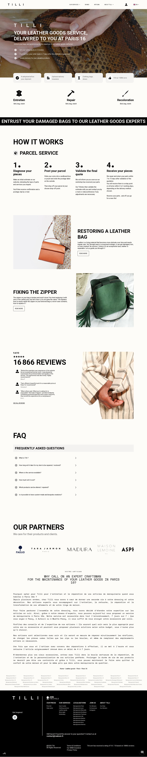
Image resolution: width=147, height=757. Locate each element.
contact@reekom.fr (55, 736)
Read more (83, 253)
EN (136, 5)
